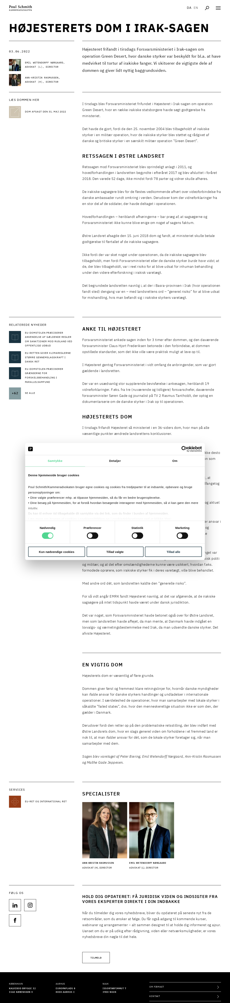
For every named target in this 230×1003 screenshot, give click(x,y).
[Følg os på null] (15, 905)
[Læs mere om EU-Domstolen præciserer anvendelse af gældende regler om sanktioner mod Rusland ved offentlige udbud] (49, 339)
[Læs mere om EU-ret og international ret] (49, 802)
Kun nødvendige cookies (56, 551)
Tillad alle (173, 551)
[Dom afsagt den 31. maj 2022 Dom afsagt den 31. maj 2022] (49, 112)
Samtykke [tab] (55, 460)
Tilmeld (96, 957)
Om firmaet (156, 987)
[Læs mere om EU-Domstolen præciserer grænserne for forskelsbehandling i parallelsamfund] (49, 375)
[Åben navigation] (218, 8)
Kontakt (154, 996)
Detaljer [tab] (115, 460)
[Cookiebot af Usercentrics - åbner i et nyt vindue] (184, 449)
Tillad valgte (115, 551)
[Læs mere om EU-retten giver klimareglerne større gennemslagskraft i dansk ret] (49, 357)
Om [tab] (174, 460)
